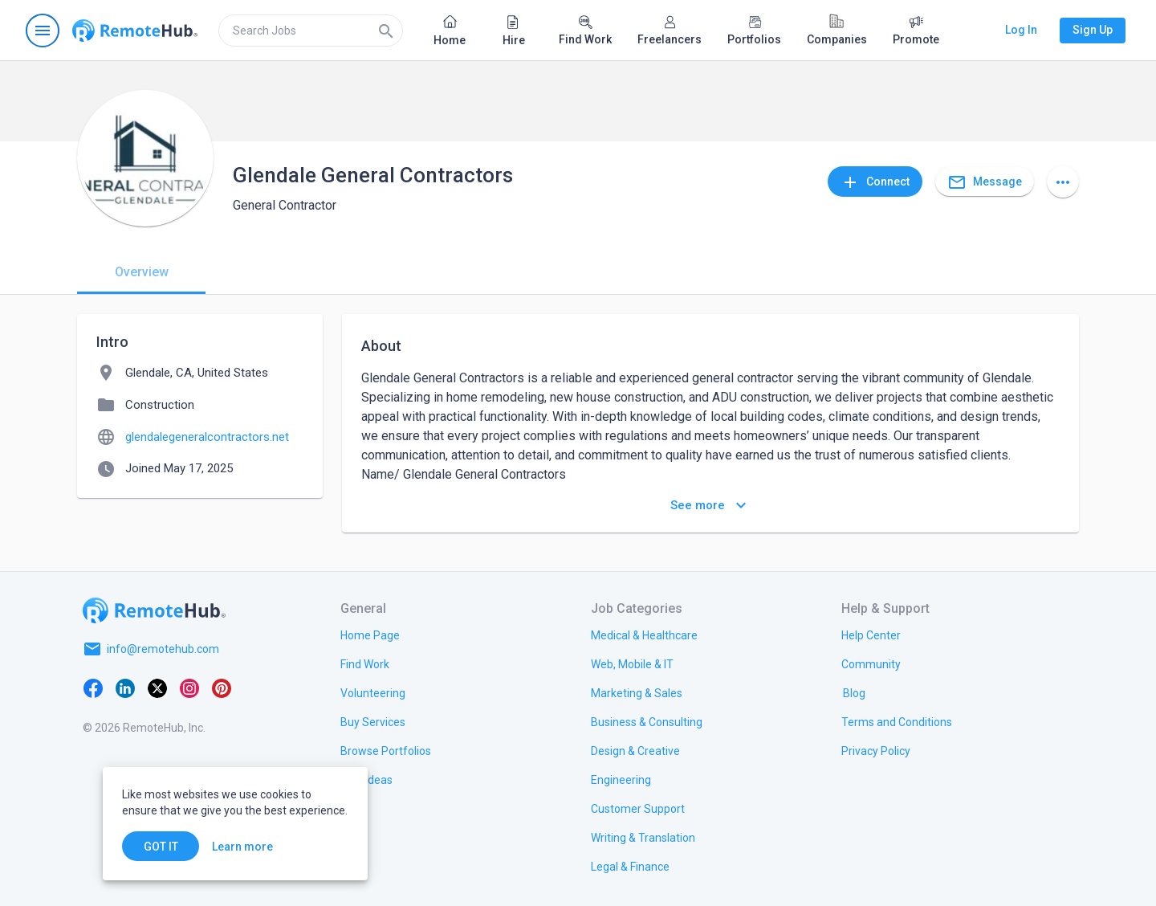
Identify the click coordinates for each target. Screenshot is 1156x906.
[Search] (386, 30)
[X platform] (157, 687)
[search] (310, 30)
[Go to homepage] (134, 30)
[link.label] (871, 634)
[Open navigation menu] (42, 30)
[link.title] (370, 634)
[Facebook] (93, 687)
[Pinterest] (222, 687)
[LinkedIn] (125, 687)
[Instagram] (189, 687)
